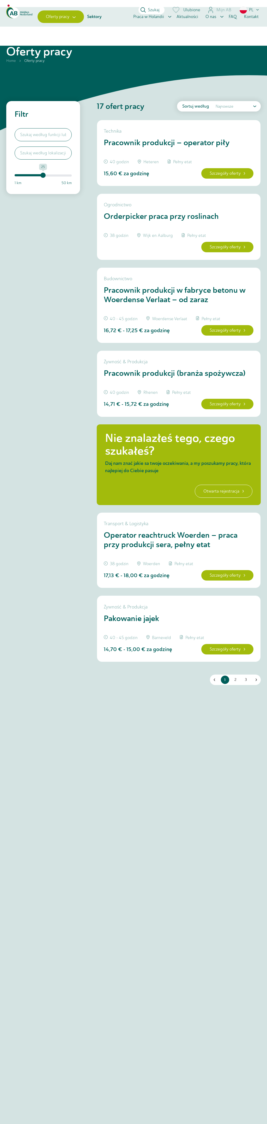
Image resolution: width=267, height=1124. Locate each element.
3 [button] (244, 725)
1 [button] (223, 725)
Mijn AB (219, 10)
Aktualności (187, 29)
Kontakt (251, 29)
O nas (210, 29)
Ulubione (186, 10)
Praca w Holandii (148, 29)
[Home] (19, 29)
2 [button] (234, 725)
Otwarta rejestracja (219, 526)
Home (11, 77)
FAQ (233, 29)
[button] (250, 10)
